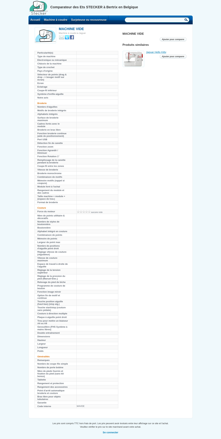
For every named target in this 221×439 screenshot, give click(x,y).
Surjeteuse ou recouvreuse (89, 19)
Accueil (35, 19)
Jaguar (82, 33)
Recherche (186, 19)
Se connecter (110, 432)
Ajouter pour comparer (173, 39)
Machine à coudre (55, 19)
